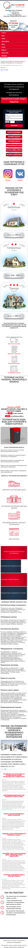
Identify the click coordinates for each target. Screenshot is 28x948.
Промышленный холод (14, 145)
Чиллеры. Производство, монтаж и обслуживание (14, 552)
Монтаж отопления (14, 132)
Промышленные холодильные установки (13, 593)
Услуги (3, 38)
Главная (4, 32)
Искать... (2, 769)
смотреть (7, 179)
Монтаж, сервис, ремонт (14, 150)
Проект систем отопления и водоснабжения (14, 814)
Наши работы (5, 41)
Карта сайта (5, 52)
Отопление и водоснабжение (10, 579)
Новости (4, 50)
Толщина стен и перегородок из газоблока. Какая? (14, 834)
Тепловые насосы (14, 141)
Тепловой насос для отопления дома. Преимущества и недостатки (14, 855)
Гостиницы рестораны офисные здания (14, 507)
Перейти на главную (4, 69)
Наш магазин (14, 539)
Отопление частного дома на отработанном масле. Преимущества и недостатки (14, 775)
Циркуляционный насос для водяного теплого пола (14, 796)
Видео (3, 44)
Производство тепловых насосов (11, 566)
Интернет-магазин (14, 137)
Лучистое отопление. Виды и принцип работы (14, 875)
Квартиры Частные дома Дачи (14, 490)
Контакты (4, 55)
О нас (3, 35)
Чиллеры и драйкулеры (14, 154)
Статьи (3, 47)
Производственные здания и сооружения (14, 523)
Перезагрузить (18, 121)
